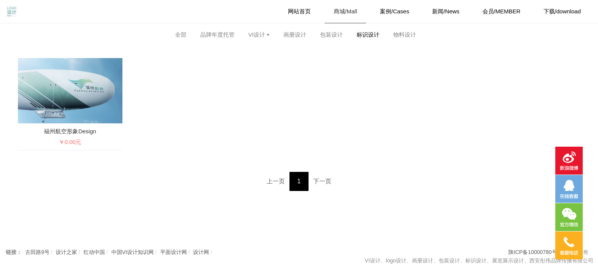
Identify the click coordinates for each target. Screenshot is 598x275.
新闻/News (446, 11)
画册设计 (294, 34)
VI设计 (256, 34)
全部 (180, 34)
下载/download (562, 11)
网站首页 (299, 11)
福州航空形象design (70, 131)
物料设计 (404, 34)
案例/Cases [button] (394, 11)
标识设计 (368, 34)
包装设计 (331, 34)
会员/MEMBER (501, 11)
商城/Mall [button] (345, 11)
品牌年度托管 (217, 34)
